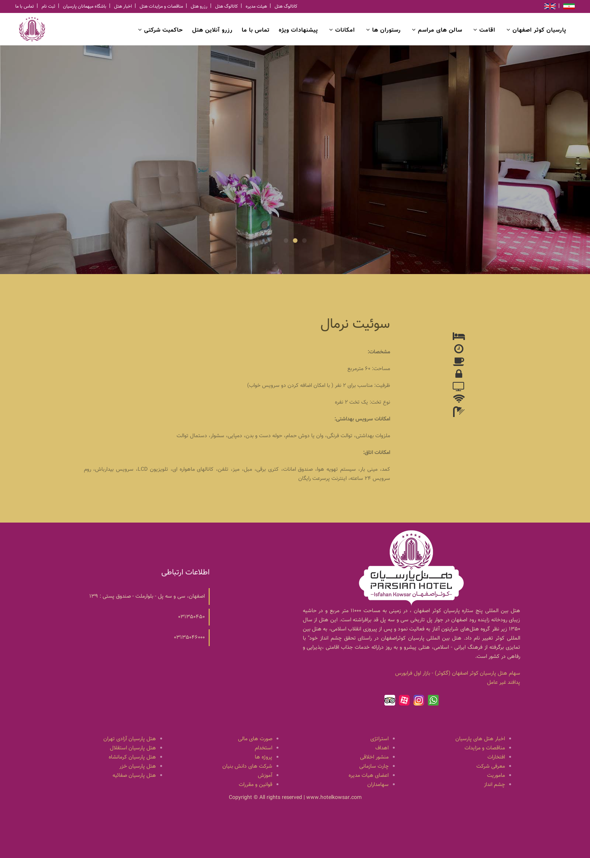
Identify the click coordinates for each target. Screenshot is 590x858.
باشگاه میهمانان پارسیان (84, 6)
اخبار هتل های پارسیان (480, 739)
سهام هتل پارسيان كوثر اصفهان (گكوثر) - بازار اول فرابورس (457, 673)
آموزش (265, 775)
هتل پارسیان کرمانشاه (132, 757)
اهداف (382, 748)
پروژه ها (263, 757)
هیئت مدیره (256, 6)
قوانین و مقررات (255, 785)
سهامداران (378, 785)
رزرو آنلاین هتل (212, 30)
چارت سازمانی (374, 766)
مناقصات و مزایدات (485, 748)
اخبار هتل (123, 6)
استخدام (263, 748)
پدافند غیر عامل (503, 682)
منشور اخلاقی (374, 757)
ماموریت (496, 775)
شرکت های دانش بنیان (247, 766)
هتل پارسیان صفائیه (134, 775)
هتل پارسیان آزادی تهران (129, 739)
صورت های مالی (255, 739)
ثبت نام (48, 6)
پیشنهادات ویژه (298, 30)
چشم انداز (494, 785)
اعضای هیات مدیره (369, 775)
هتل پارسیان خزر (137, 766)
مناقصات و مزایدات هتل (161, 6)
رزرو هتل (199, 6)
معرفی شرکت (490, 766)
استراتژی (379, 739)
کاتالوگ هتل (226, 6)
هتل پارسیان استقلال (133, 748)
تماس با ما (24, 6)
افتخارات (496, 757)
